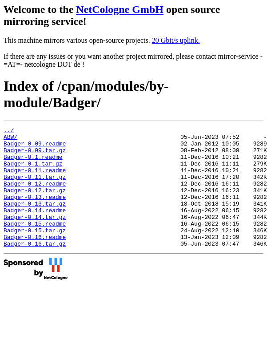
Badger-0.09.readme (35, 147)
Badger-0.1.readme (33, 163)
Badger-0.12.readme (35, 195)
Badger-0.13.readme (35, 211)
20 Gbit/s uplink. (176, 40)
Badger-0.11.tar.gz (35, 187)
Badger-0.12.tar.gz (35, 203)
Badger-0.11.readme (35, 179)
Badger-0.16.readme (35, 259)
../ (9, 131)
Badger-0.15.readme (35, 243)
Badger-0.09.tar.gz (35, 155)
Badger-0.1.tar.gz (33, 171)
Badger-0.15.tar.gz (35, 251)
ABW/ (10, 139)
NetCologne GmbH (119, 9)
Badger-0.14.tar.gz (35, 235)
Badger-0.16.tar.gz (35, 267)
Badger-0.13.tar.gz (35, 219)
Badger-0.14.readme (35, 227)
